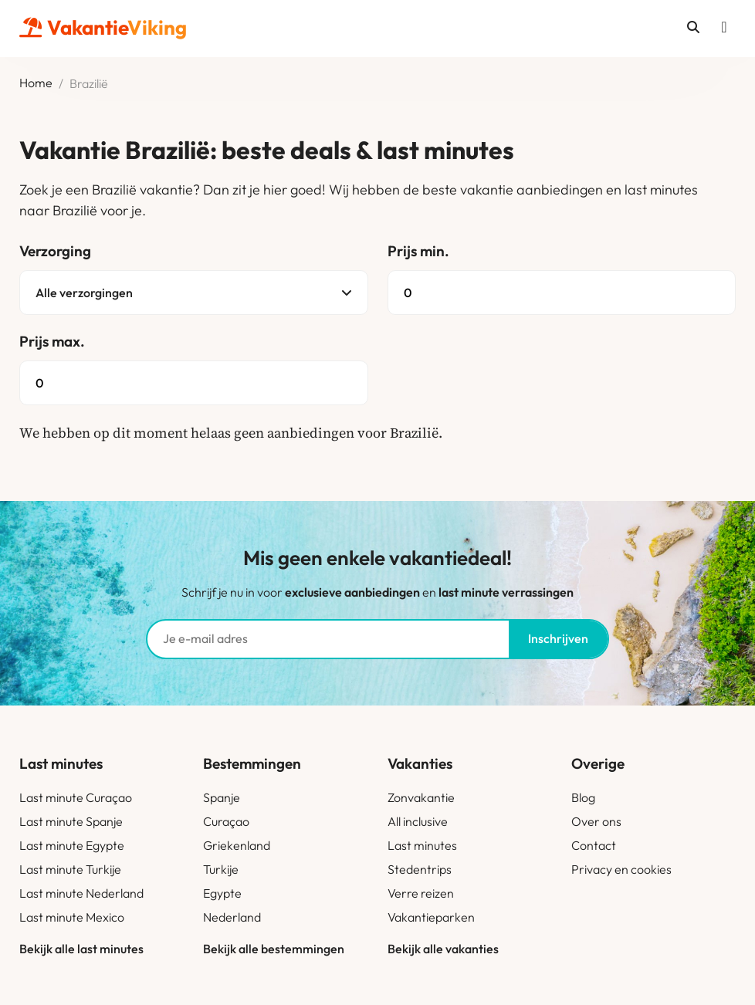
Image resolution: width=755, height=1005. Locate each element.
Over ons (596, 821)
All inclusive (418, 821)
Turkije (221, 869)
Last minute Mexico (71, 917)
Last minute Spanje (71, 821)
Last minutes (422, 845)
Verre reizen (421, 893)
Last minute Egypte (71, 845)
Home (35, 83)
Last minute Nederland (81, 893)
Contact (593, 845)
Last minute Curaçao (75, 797)
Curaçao (226, 821)
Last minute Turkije (70, 869)
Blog (583, 797)
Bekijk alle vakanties (443, 948)
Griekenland (236, 845)
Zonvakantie (421, 797)
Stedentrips (420, 869)
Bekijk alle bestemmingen (273, 948)
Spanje (221, 797)
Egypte (222, 893)
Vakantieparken (431, 917)
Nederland (232, 917)
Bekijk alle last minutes (81, 948)
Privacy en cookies (621, 869)
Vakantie (103, 27)
